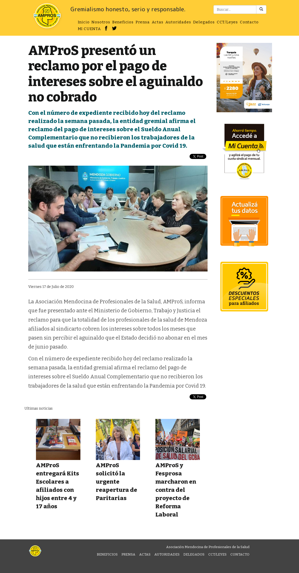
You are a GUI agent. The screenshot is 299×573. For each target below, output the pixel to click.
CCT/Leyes (227, 22)
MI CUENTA (89, 28)
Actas (157, 22)
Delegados (204, 22)
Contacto (249, 22)
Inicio (84, 22)
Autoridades (178, 22)
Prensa (143, 22)
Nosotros (100, 22)
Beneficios (123, 22)
